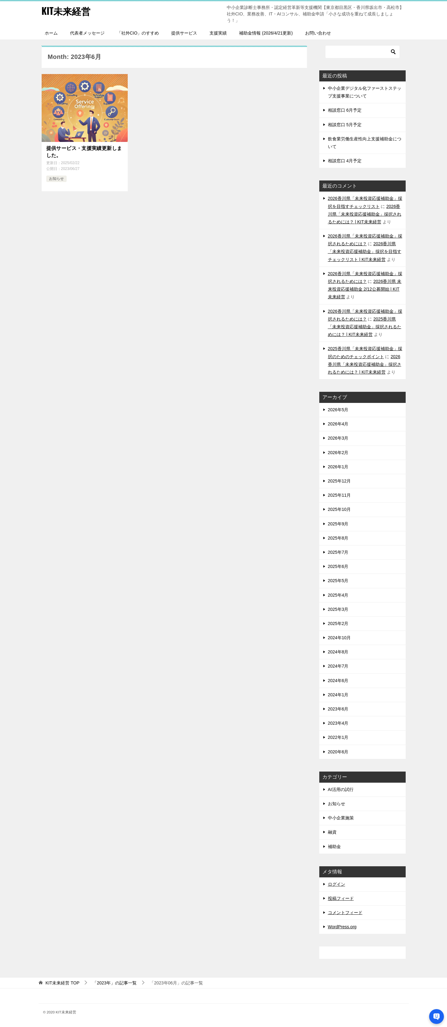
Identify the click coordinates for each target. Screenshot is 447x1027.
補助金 (334, 846)
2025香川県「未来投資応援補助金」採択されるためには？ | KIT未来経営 (364, 327)
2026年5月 (338, 409)
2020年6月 (338, 751)
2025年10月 (339, 509)
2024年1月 (338, 694)
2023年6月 (338, 708)
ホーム (51, 33)
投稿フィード (341, 898)
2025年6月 (338, 566)
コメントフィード (345, 912)
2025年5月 (338, 580)
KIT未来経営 (66, 11)
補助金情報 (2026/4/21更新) (266, 33)
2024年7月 (338, 666)
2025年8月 (338, 538)
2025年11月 (339, 495)
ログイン (336, 884)
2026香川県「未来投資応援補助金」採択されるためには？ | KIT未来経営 (364, 214)
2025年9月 (338, 523)
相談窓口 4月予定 (345, 160)
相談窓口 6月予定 (345, 110)
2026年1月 (338, 466)
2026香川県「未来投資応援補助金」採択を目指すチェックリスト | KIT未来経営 (364, 251)
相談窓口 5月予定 (345, 124)
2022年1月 (338, 737)
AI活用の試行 (341, 789)
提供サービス (184, 33)
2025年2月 (338, 623)
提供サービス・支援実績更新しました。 (84, 152)
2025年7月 (338, 552)
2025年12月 (339, 480)
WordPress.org (342, 926)
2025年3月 (338, 609)
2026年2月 (338, 452)
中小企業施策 (341, 817)
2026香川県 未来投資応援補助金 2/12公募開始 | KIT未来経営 (365, 289)
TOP (62, 982)
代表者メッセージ (87, 33)
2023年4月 (338, 723)
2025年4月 (338, 595)
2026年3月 (338, 438)
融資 (332, 832)
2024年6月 (338, 680)
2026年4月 (338, 423)
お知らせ (56, 178)
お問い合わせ (318, 33)
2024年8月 (338, 651)
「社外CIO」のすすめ (138, 33)
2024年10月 (339, 637)
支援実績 (218, 33)
